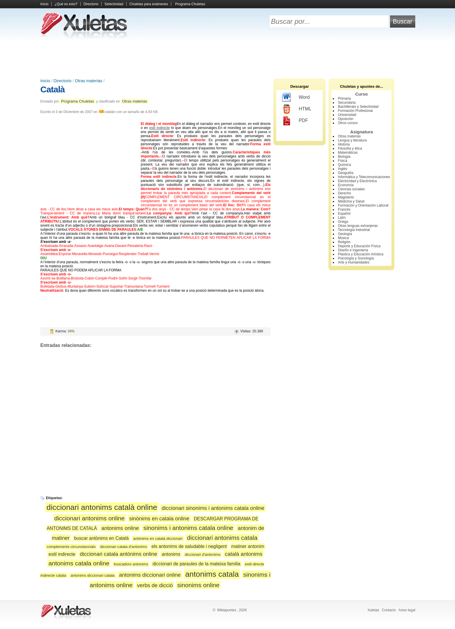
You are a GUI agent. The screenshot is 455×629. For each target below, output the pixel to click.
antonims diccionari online (150, 575)
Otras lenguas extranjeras (358, 226)
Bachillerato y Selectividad (358, 107)
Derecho (344, 193)
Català (52, 89)
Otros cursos (348, 123)
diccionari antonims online (89, 518)
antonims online (120, 528)
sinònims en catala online (159, 518)
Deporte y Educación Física (359, 246)
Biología (344, 157)
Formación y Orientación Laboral (363, 205)
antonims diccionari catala (93, 575)
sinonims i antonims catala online (188, 527)
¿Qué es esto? (66, 4)
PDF (295, 121)
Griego (343, 222)
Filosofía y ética (350, 148)
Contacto (389, 610)
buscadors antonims (131, 564)
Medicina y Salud (351, 201)
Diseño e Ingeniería (353, 250)
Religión (344, 242)
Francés (344, 209)
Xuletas (373, 610)
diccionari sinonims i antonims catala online (213, 508)
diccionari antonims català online (101, 507)
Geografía (345, 173)
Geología (345, 234)
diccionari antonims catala (222, 537)
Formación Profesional (355, 111)
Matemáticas (348, 152)
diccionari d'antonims (203, 554)
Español (344, 214)
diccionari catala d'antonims (123, 546)
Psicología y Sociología (356, 258)
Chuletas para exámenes (148, 4)
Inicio (44, 4)
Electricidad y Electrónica (357, 181)
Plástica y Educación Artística (360, 254)
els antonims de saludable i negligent (189, 546)
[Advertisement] (227, 58)
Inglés (342, 169)
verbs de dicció (155, 585)
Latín (342, 218)
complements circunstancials (71, 546)
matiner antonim (247, 546)
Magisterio (346, 197)
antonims (171, 554)
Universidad (347, 115)
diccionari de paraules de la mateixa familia (197, 563)
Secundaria (346, 103)
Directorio (91, 4)
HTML (296, 109)
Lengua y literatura (352, 140)
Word (296, 97)
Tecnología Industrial (354, 230)
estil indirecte (159, 128)
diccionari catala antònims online (118, 554)
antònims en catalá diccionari (158, 538)
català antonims (243, 554)
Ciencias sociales (351, 189)
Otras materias (88, 80)
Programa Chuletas (190, 4)
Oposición (345, 119)
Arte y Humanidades (353, 262)
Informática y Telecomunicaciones (364, 177)
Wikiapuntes (226, 610)
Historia (344, 144)
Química (344, 165)
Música (343, 238)
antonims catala (212, 574)
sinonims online (198, 585)
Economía (345, 185)
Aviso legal (406, 610)
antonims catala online (78, 563)
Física (342, 161)
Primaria (344, 98)
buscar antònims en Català (101, 538)
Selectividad (113, 4)
